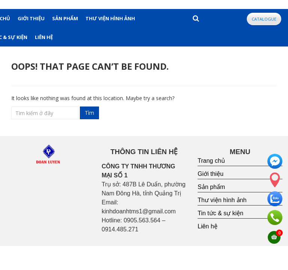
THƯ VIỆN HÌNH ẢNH (110, 18)
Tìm (89, 112)
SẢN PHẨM (65, 18)
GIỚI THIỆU (31, 18)
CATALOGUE (264, 19)
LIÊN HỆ (44, 37)
